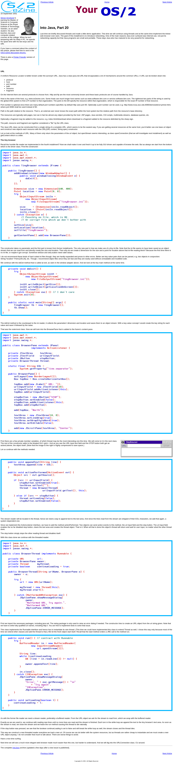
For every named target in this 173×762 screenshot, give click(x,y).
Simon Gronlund (7, 18)
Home (107, 2)
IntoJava (15, 748)
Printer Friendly (19, 57)
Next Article (167, 2)
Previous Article (47, 2)
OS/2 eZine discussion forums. (13, 53)
